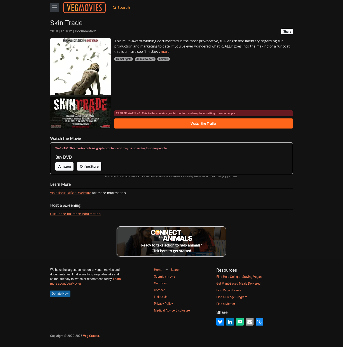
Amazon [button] (64, 166)
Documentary (85, 31)
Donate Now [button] (60, 293)
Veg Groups (91, 336)
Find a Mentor (225, 304)
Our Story (160, 283)
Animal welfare (145, 59)
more (165, 51)
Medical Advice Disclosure (172, 310)
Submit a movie (164, 276)
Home (158, 269)
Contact (159, 290)
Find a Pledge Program (231, 297)
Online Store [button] (89, 166)
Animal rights (123, 59)
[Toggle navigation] (54, 7)
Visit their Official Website (70, 192)
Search (121, 8)
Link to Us (160, 297)
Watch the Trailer (204, 123)
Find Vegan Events (228, 290)
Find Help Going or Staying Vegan (239, 276)
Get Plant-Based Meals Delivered (238, 283)
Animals (163, 59)
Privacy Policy (163, 303)
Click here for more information (75, 213)
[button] (220, 322)
